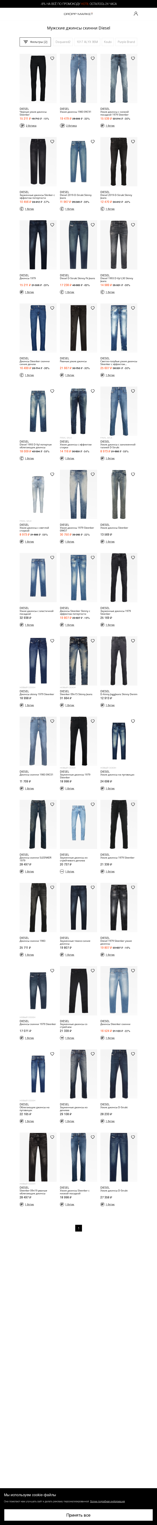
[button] (78, 1506)
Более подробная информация (107, 1501)
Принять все (78, 1515)
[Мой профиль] (135, 14)
